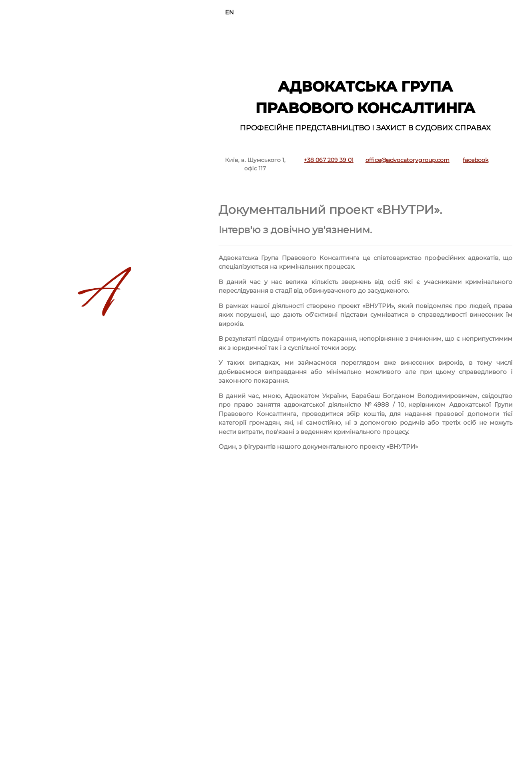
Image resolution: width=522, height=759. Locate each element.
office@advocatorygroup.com (407, 160)
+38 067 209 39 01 (328, 160)
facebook (475, 160)
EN (229, 12)
